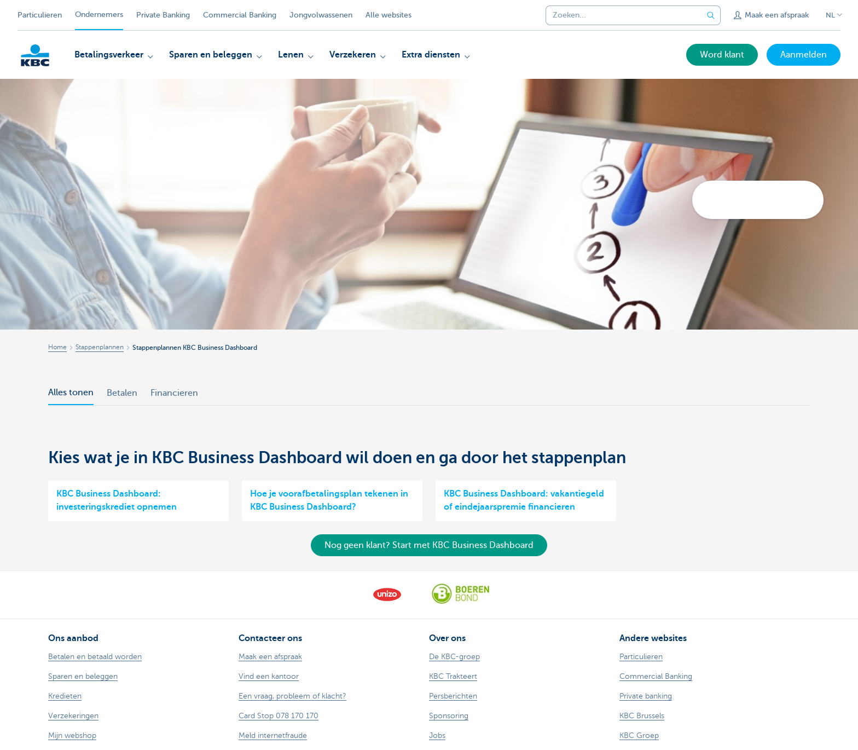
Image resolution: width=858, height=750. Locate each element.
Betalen (122, 393)
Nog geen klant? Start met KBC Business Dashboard (429, 545)
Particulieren (40, 15)
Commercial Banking (239, 15)
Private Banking (163, 15)
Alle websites (388, 15)
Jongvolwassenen (320, 15)
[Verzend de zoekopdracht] (711, 15)
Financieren (174, 393)
